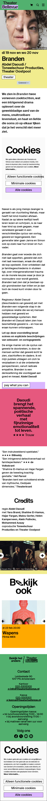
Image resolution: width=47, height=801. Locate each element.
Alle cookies (23, 190)
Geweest (23, 82)
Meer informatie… (11, 774)
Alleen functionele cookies (24, 176)
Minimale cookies (23, 183)
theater (9, 77)
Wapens (10, 633)
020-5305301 (23, 697)
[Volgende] (42, 555)
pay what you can (16, 385)
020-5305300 (23, 686)
